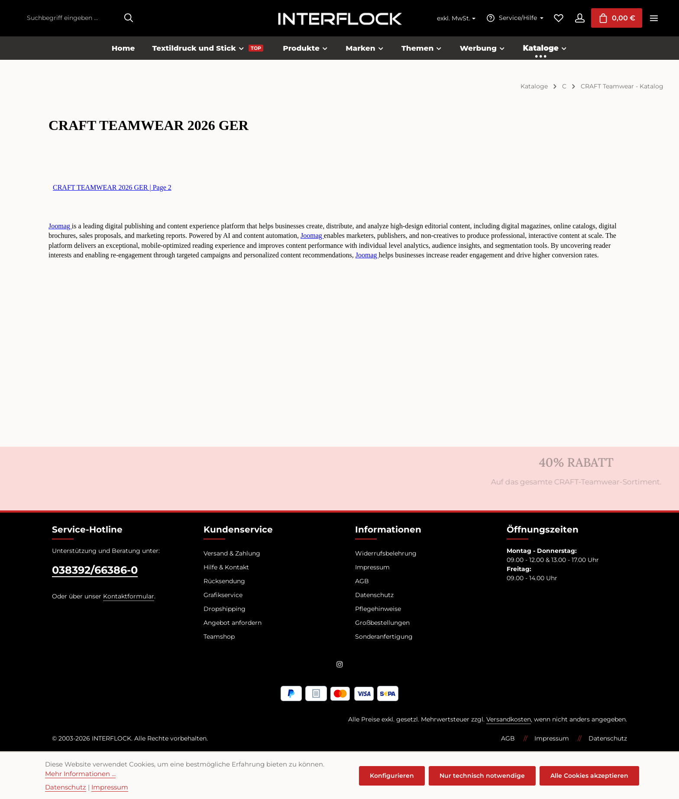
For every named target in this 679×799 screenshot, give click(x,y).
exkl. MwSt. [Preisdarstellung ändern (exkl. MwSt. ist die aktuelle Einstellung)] (452, 19)
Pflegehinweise (378, 609)
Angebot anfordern (233, 623)
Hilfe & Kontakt (226, 568)
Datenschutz (374, 595)
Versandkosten (508, 720)
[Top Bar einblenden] (653, 18)
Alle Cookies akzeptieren (589, 776)
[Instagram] (339, 666)
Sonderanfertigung (384, 637)
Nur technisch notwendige (482, 776)
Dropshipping (225, 609)
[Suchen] (129, 18)
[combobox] (71, 18)
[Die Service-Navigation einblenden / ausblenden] (512, 18)
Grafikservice (223, 595)
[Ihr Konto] (578, 18)
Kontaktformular (128, 597)
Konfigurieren (393, 776)
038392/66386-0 (95, 570)
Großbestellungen (382, 623)
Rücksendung (224, 581)
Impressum (372, 568)
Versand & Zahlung (232, 554)
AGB (362, 581)
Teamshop (219, 637)
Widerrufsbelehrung (386, 554)
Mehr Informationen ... (80, 774)
